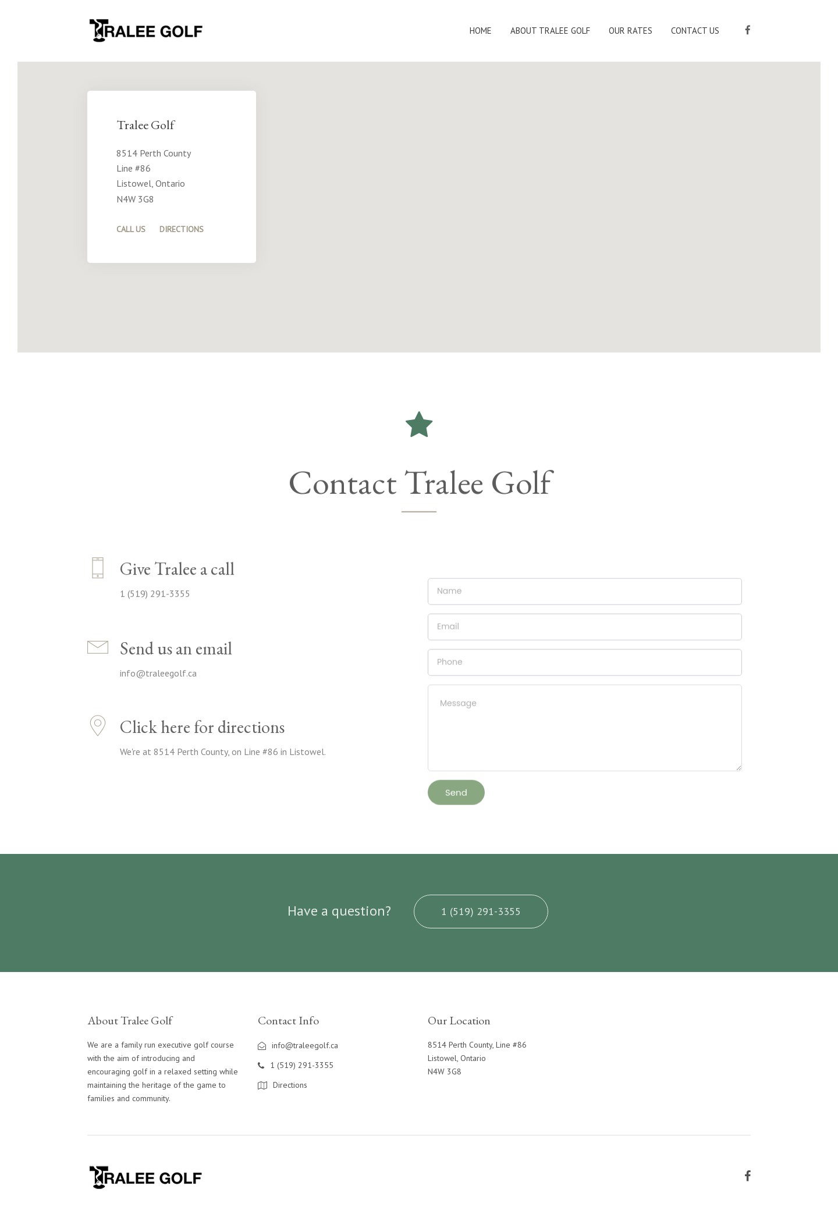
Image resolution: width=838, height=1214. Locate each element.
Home (481, 30)
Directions (181, 229)
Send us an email (176, 659)
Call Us (130, 229)
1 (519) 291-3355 (481, 911)
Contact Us (695, 30)
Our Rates (630, 30)
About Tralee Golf (550, 30)
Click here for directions (202, 738)
